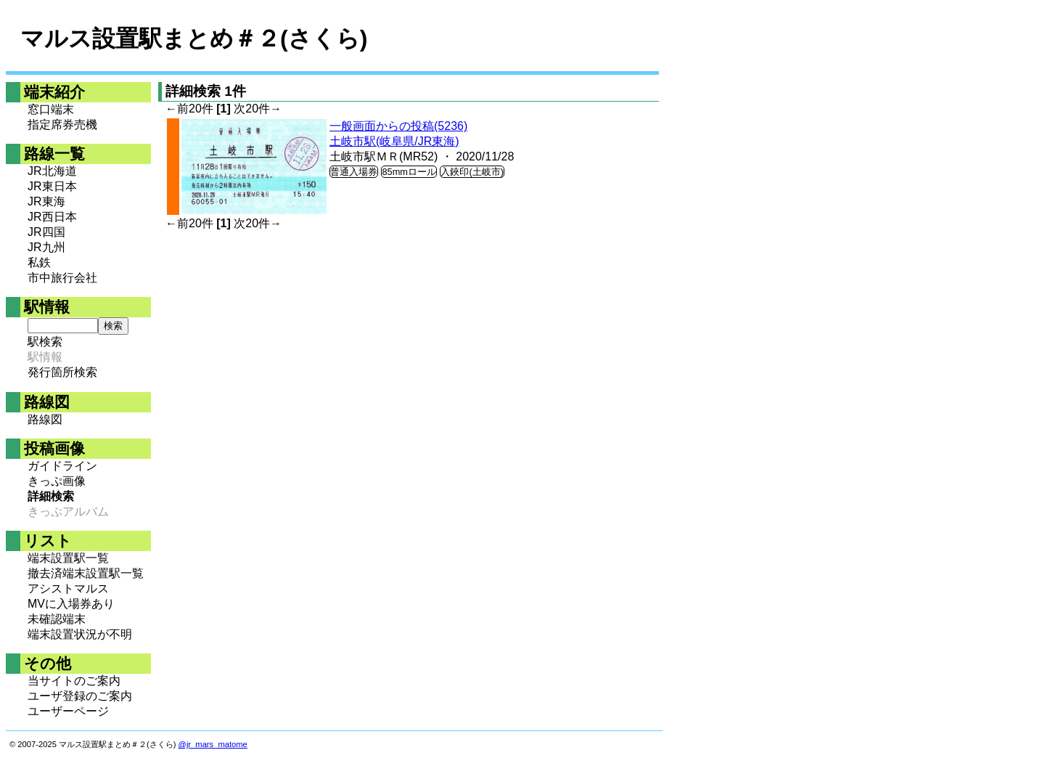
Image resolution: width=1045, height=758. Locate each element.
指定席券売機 (62, 124)
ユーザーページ (68, 711)
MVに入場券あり (71, 604)
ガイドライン (62, 466)
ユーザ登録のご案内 (80, 696)
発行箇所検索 (62, 372)
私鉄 (39, 262)
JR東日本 (52, 186)
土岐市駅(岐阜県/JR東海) (394, 141)
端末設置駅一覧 (68, 558)
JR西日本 (52, 217)
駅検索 (45, 341)
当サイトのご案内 (74, 681)
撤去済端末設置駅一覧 (86, 573)
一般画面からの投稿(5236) (398, 126)
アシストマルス (68, 588)
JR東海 (46, 201)
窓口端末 (51, 109)
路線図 (45, 419)
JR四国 (46, 232)
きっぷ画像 (57, 481)
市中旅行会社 (62, 278)
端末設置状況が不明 (80, 634)
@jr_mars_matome (213, 744)
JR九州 (46, 247)
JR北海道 (52, 171)
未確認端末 (57, 619)
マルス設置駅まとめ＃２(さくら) (193, 38)
